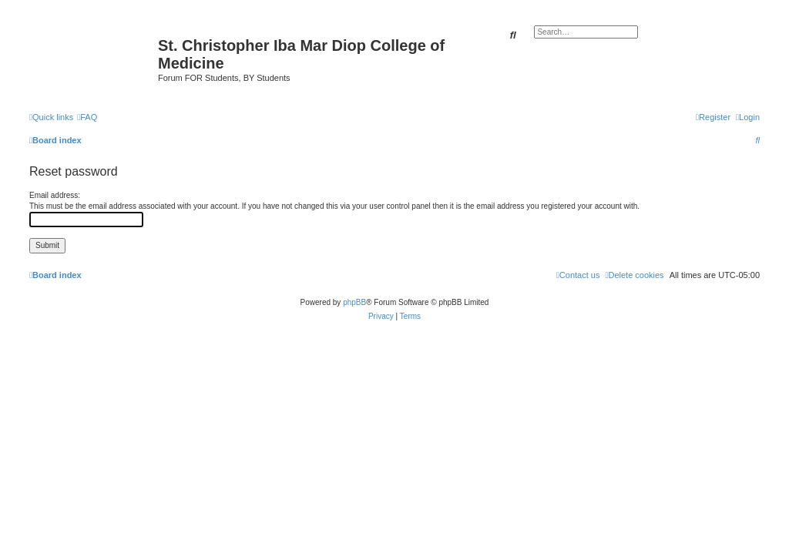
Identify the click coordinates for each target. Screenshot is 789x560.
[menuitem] (87, 117)
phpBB (354, 302)
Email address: (54, 195)
